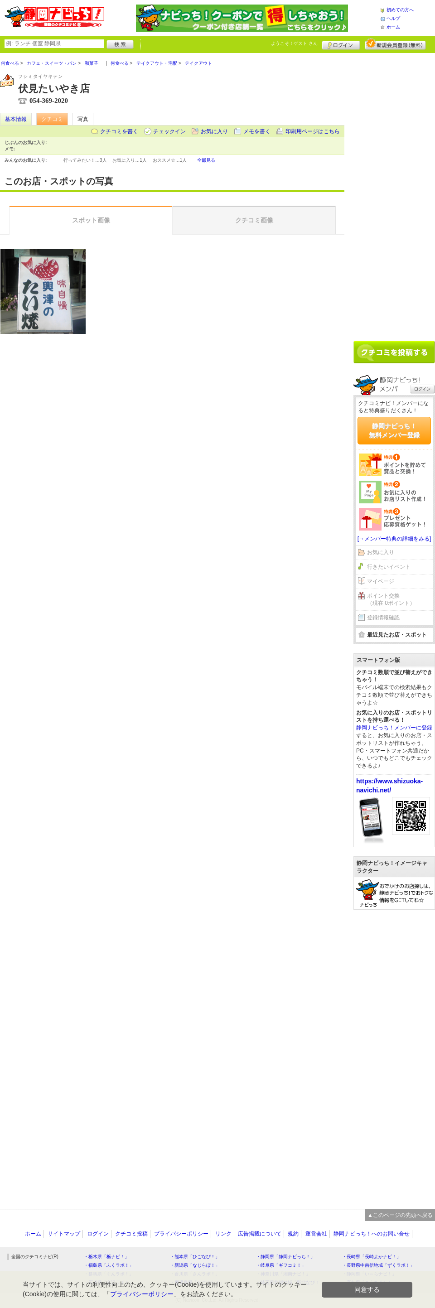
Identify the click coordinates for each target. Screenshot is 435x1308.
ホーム (393, 26)
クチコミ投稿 (131, 1234)
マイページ (380, 581)
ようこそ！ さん (294, 43)
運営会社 (316, 1234)
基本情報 (16, 119)
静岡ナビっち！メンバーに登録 (394, 727)
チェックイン (169, 131)
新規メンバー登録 (395, 44)
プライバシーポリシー (181, 1234)
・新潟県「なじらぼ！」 (195, 1265)
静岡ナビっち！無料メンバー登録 (394, 430)
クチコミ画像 (254, 220)
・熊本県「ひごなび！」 (195, 1256)
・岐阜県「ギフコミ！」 (281, 1265)
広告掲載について (259, 1234)
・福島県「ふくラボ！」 (109, 1265)
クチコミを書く (119, 131)
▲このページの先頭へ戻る (400, 1215)
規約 (293, 1234)
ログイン (341, 44)
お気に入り (214, 131)
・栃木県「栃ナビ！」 (106, 1256)
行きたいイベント (389, 567)
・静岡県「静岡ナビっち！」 (285, 1256)
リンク (223, 1234)
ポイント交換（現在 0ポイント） (391, 600)
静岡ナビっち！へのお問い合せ (372, 1234)
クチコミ (52, 119)
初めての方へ (400, 9)
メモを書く (257, 131)
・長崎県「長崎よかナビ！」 (371, 1256)
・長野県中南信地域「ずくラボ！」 (378, 1265)
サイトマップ (64, 1234)
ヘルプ (393, 18)
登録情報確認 (383, 617)
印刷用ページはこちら (312, 131)
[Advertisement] (386, 193)
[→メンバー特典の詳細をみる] (394, 539)
